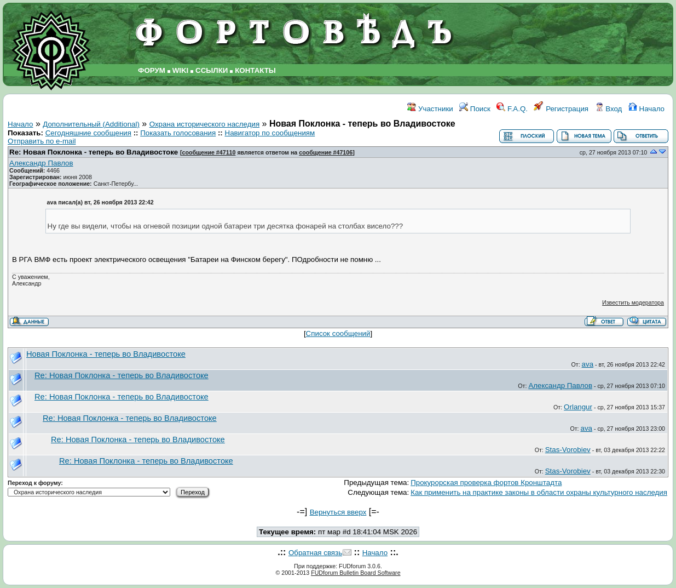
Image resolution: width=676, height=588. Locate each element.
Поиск (474, 109)
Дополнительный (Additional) (91, 124)
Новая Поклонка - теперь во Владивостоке (106, 354)
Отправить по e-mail (42, 141)
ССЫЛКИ (211, 70)
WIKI (180, 70)
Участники (430, 109)
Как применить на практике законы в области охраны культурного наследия (539, 492)
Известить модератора (633, 302)
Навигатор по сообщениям (270, 133)
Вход (608, 109)
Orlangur (578, 407)
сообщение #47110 (209, 152)
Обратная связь (315, 553)
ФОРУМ (151, 70)
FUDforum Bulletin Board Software (355, 572)
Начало (646, 109)
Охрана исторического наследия (204, 124)
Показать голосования (178, 133)
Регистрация (561, 109)
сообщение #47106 (326, 152)
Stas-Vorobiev (568, 450)
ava (588, 364)
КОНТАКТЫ (255, 70)
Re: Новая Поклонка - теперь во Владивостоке (93, 152)
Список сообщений (338, 333)
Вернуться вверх (338, 512)
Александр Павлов (41, 163)
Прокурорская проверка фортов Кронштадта (486, 482)
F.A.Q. (512, 109)
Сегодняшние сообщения (88, 133)
